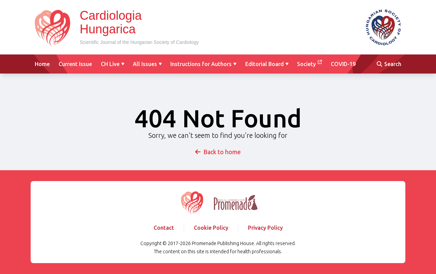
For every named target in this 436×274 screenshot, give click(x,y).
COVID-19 (343, 64)
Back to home (218, 151)
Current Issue (75, 64)
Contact (164, 228)
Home (42, 64)
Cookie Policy (211, 228)
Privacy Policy (265, 228)
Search (389, 64)
